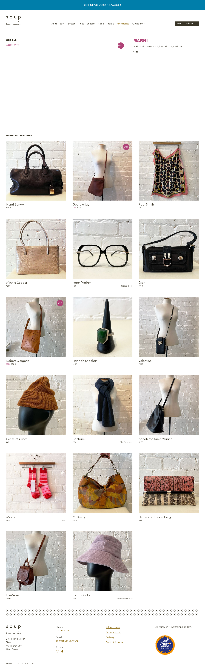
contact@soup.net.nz (67, 640)
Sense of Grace (17, 438)
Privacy (9, 663)
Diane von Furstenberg (155, 517)
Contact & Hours (114, 642)
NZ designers (139, 23)
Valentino (145, 360)
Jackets (110, 23)
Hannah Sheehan (85, 360)
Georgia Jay (81, 204)
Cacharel (79, 438)
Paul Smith (146, 204)
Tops (81, 23)
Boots (62, 23)
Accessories (123, 23)
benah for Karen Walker (155, 438)
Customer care (113, 632)
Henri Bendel (15, 204)
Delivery (110, 637)
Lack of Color (82, 595)
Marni (10, 517)
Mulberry (79, 517)
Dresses (72, 23)
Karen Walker (82, 282)
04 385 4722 (62, 630)
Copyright (19, 663)
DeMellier (13, 595)
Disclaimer (29, 663)
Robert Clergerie (17, 360)
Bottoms (91, 23)
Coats (101, 23)
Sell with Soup (113, 626)
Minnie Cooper (16, 282)
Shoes (53, 23)
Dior (142, 282)
